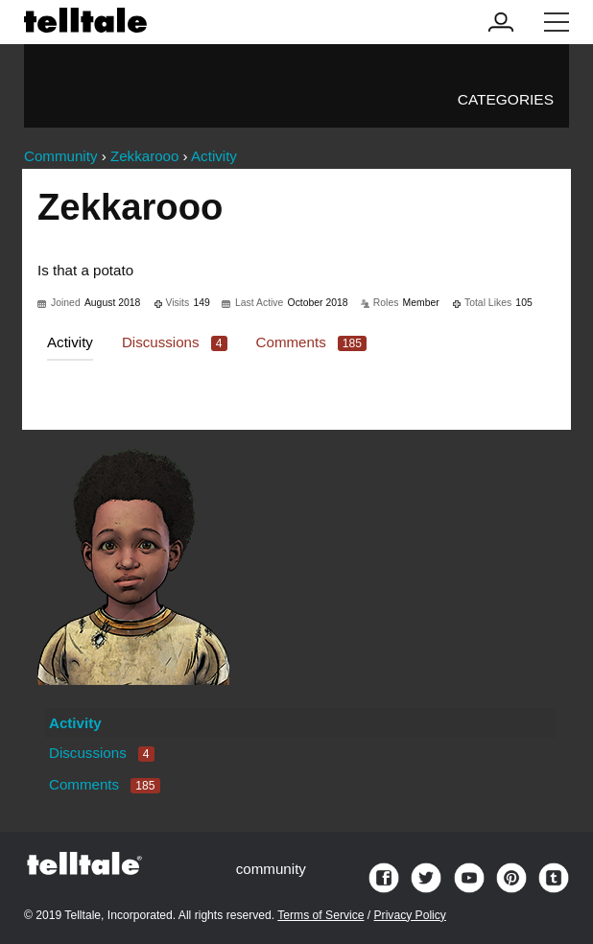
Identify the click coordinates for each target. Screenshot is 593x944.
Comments (312, 342)
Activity (70, 342)
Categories (506, 99)
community (271, 869)
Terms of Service (320, 915)
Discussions (174, 342)
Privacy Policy (410, 915)
